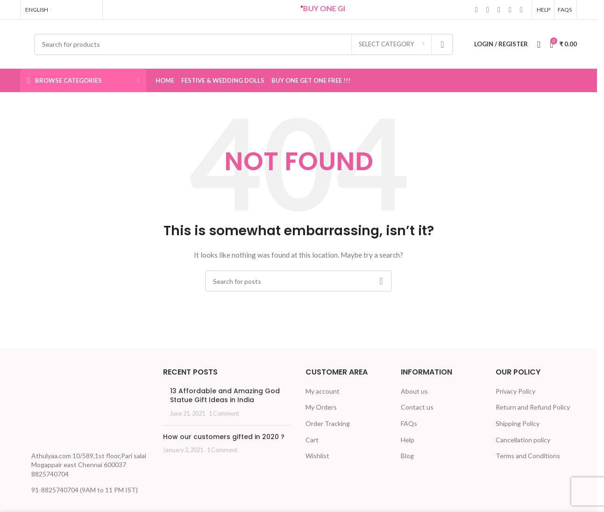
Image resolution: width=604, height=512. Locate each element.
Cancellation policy (523, 440)
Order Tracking (328, 423)
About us (414, 391)
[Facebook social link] (476, 9)
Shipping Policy (518, 423)
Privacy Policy (515, 391)
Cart (312, 440)
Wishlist (317, 456)
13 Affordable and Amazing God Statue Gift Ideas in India (225, 395)
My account (323, 391)
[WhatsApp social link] (510, 9)
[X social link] (487, 9)
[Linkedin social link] (499, 9)
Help (407, 440)
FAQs (409, 423)
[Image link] (55, 406)
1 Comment (224, 413)
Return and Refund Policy (533, 407)
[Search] (243, 44)
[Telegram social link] (521, 9)
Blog (407, 456)
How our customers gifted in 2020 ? (223, 436)
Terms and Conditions (528, 456)
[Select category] (391, 44)
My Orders (321, 407)
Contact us (417, 407)
